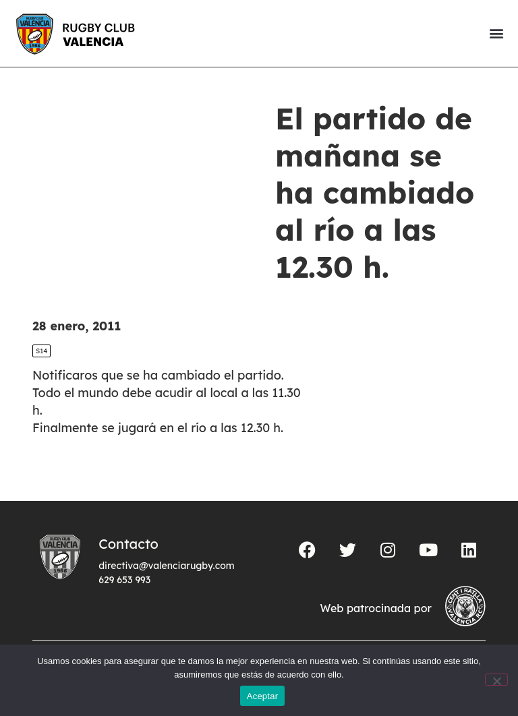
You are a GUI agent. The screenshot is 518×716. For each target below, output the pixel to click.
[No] (496, 680)
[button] (496, 33)
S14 (41, 351)
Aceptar (263, 696)
